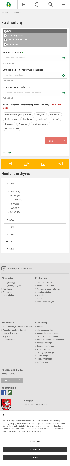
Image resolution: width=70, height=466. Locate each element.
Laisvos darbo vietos (45, 330)
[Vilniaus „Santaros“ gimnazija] (9, 4)
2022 (11, 241)
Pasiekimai (7, 289)
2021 (11, 249)
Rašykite (7, 380)
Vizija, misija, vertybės (12, 286)
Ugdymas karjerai (40, 124)
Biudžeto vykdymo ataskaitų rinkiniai (17, 327)
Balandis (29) (16, 200)
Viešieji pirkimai (9, 340)
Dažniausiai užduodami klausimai (50, 340)
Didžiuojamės (11, 119)
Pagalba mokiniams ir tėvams (48, 289)
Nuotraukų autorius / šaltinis (35, 91)
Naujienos (16, 12)
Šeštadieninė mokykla (45, 283)
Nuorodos (40, 327)
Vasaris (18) (15, 208)
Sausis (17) (15, 212)
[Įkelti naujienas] (24, 4)
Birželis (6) (15, 192)
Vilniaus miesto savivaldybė (35, 404)
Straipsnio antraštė (35, 56)
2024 (11, 227)
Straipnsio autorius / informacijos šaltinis (35, 74)
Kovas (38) (15, 204)
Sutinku (35, 457)
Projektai (6, 336)
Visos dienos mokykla (45, 302)
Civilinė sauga (42, 356)
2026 (11, 184)
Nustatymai (35, 441)
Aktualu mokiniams (44, 349)
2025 (11, 220)
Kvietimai (9, 124)
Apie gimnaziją (9, 283)
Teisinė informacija (44, 359)
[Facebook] (3, 392)
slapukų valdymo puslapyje (30, 431)
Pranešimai (55, 114)
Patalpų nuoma (43, 299)
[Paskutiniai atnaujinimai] (37, 4)
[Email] (10, 392)
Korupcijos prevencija (45, 353)
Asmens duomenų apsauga (48, 333)
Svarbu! (56, 119)
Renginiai (40, 114)
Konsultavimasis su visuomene (49, 336)
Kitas (51, 141)
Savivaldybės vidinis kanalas (17, 268)
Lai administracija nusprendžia (18, 114)
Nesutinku (35, 449)
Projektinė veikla (12, 128)
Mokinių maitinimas (44, 292)
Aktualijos (23, 124)
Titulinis (4, 12)
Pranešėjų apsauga (44, 343)
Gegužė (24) (15, 196)
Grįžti (9, 152)
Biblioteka (40, 295)
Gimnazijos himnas (11, 292)
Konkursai (42, 119)
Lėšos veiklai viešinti (11, 333)
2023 (11, 234)
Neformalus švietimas (45, 286)
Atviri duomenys (43, 362)
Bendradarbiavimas (11, 295)
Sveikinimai (27, 119)
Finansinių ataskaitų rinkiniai (14, 330)
